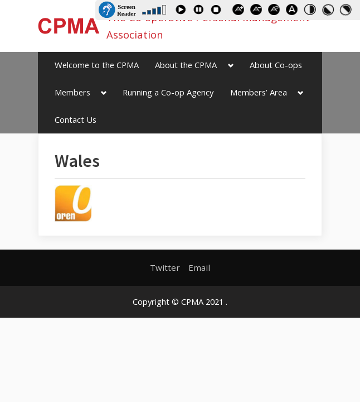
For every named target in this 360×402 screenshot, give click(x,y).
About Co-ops (276, 64)
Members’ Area (258, 92)
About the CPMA (186, 64)
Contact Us (75, 119)
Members (72, 92)
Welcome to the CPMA (97, 64)
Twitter (165, 267)
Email (199, 267)
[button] (73, 203)
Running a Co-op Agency (168, 92)
